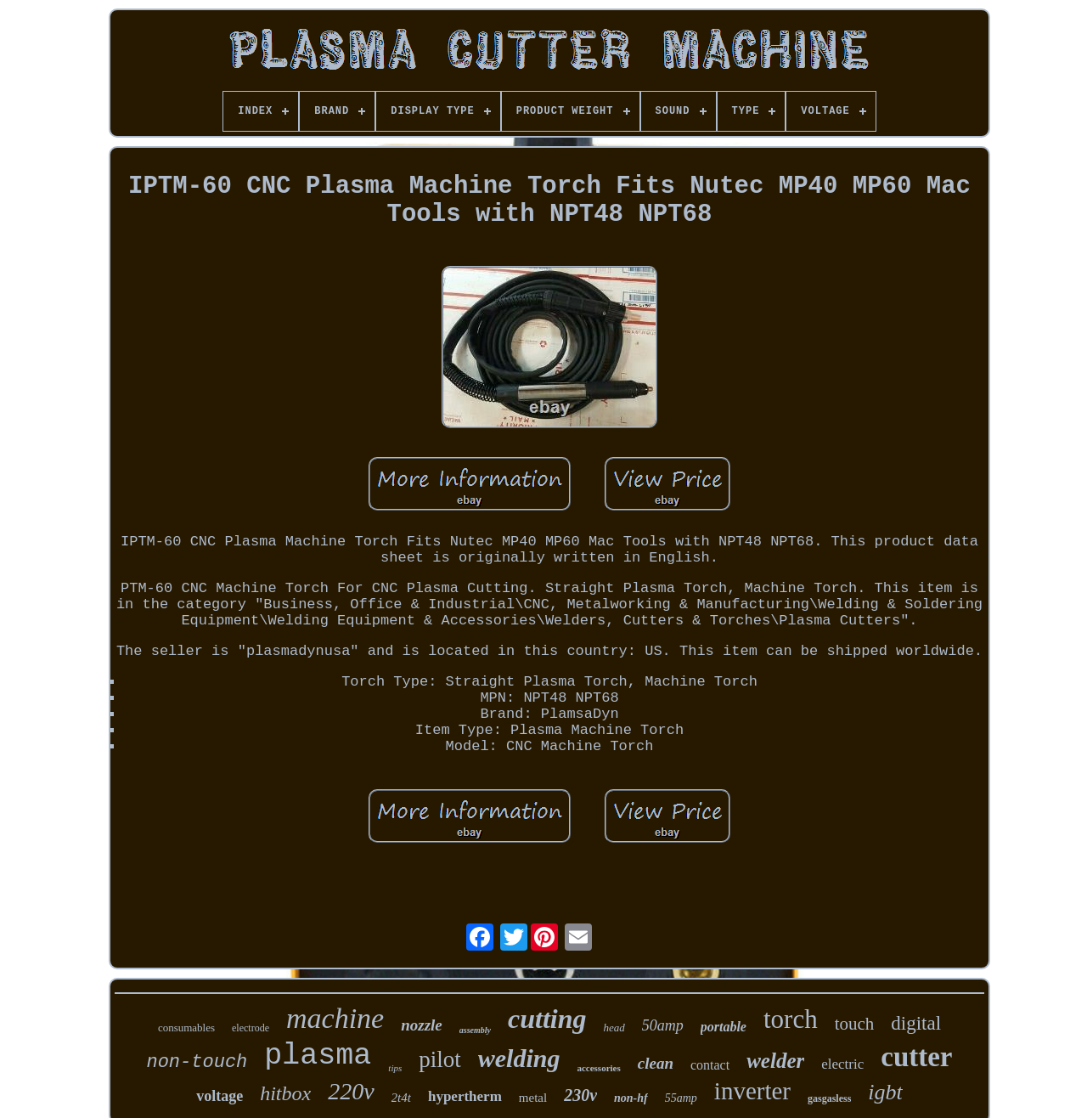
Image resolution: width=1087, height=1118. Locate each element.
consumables (186, 1027)
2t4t (401, 1097)
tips (395, 1068)
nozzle (421, 1025)
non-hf (631, 1098)
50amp (663, 1025)
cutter (916, 1057)
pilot (440, 1059)
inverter (752, 1090)
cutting (547, 1018)
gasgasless (829, 1098)
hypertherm (465, 1096)
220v (351, 1091)
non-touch (196, 1062)
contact (709, 1065)
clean (655, 1063)
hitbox (285, 1093)
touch (855, 1024)
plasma (317, 1056)
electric (842, 1064)
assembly (475, 1030)
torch (790, 1019)
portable (723, 1026)
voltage (219, 1095)
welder (775, 1060)
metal (533, 1097)
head (613, 1027)
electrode (250, 1028)
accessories (598, 1068)
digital (916, 1023)
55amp (681, 1098)
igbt (885, 1092)
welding (519, 1058)
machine (335, 1018)
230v (580, 1095)
